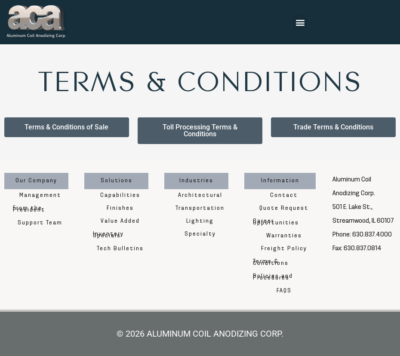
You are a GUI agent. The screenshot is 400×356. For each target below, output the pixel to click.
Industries (196, 181)
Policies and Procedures (273, 277)
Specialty (200, 234)
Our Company (36, 181)
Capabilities (120, 195)
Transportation (200, 208)
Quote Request (283, 208)
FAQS (284, 291)
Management (40, 195)
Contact (284, 195)
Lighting (200, 221)
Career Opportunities (276, 222)
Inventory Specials (108, 235)
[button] (300, 22)
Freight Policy (284, 249)
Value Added (120, 221)
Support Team (40, 223)
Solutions (116, 181)
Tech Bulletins (120, 249)
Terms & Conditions (271, 262)
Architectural (200, 195)
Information (280, 181)
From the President (29, 209)
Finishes (120, 208)
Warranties (284, 236)
